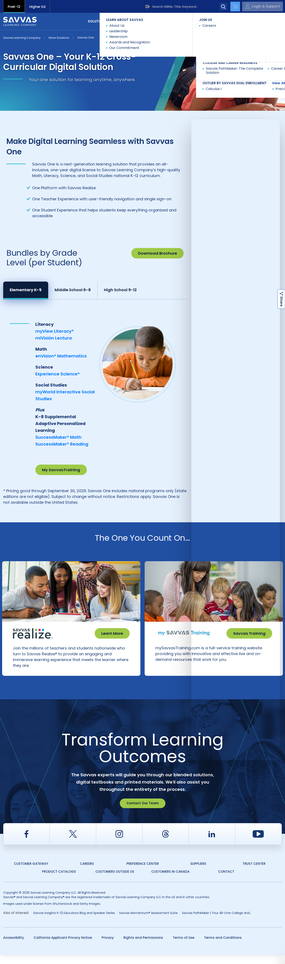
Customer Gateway (31, 872)
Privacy (108, 946)
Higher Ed (37, 6)
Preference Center (142, 872)
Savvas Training (249, 633)
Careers (87, 872)
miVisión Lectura (53, 338)
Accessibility (13, 946)
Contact (263, 21)
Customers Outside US (114, 880)
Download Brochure (157, 253)
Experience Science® (57, 374)
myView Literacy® (54, 331)
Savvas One (85, 37)
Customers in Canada (170, 880)
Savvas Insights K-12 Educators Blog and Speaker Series (74, 922)
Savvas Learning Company (21, 38)
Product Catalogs (59, 880)
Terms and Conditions (223, 946)
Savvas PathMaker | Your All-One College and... (217, 922)
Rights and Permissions (143, 946)
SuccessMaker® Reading (61, 444)
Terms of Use (183, 946)
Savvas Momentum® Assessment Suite (148, 922)
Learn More (112, 633)
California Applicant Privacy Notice (63, 946)
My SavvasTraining (61, 469)
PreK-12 (14, 6)
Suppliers (198, 872)
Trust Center (254, 872)
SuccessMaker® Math (58, 437)
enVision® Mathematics (61, 356)
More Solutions (59, 38)
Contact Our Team (142, 812)
